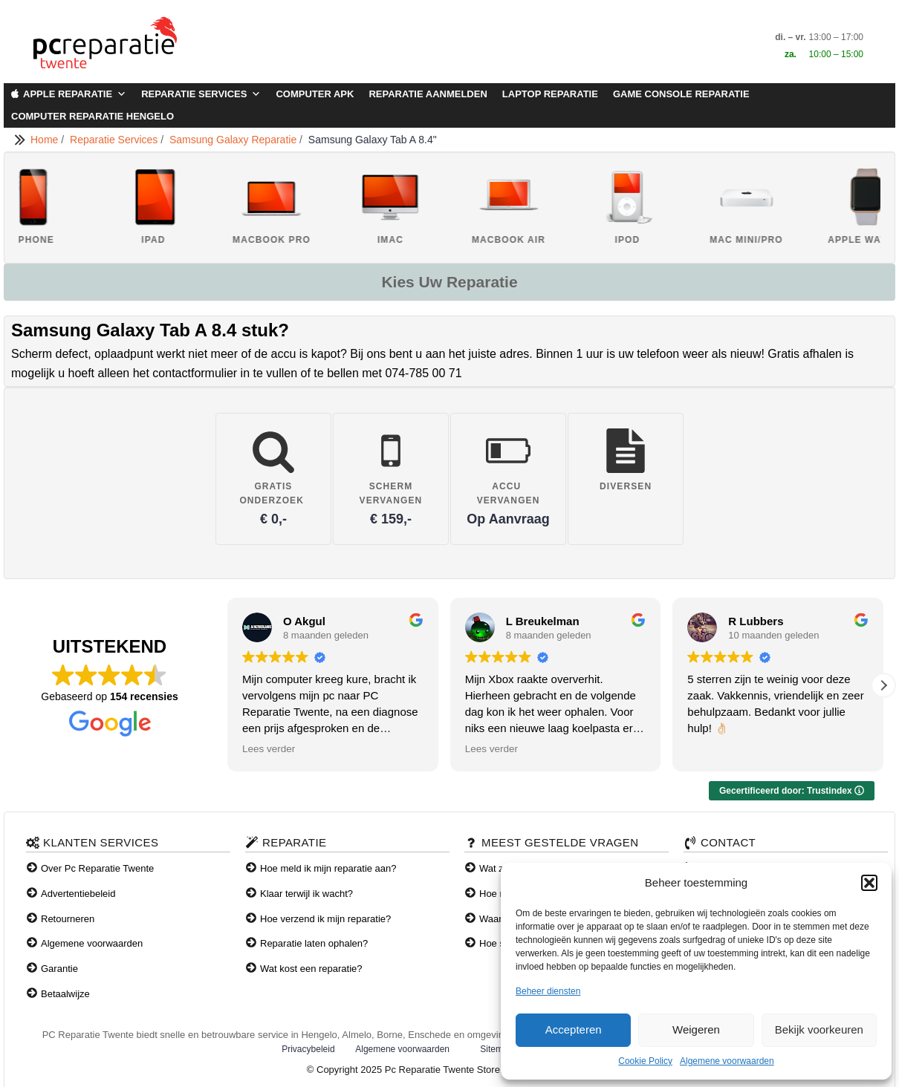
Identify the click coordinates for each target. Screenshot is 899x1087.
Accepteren (573, 1029)
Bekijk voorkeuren (819, 1029)
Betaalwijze (65, 993)
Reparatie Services (201, 94)
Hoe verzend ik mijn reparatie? (325, 918)
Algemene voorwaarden (727, 1061)
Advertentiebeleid (78, 893)
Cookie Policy (645, 1061)
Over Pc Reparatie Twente (97, 868)
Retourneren (67, 918)
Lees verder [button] (268, 748)
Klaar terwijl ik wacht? (306, 893)
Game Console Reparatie (681, 93)
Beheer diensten (548, 991)
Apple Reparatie (74, 94)
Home (45, 140)
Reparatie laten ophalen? (314, 943)
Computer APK (315, 93)
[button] (869, 882)
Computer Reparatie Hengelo (92, 116)
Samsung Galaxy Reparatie (234, 140)
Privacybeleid (308, 1049)
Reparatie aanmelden (428, 93)
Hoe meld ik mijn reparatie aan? (328, 868)
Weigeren (696, 1029)
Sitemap (496, 1049)
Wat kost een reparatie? (311, 968)
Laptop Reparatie (550, 93)
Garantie (59, 968)
